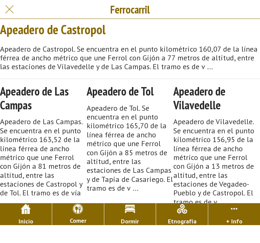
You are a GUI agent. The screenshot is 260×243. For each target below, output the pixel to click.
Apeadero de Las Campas (34, 98)
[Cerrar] (9, 9)
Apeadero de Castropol (53, 29)
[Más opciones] (234, 214)
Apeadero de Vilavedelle (199, 98)
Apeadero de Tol (120, 91)
